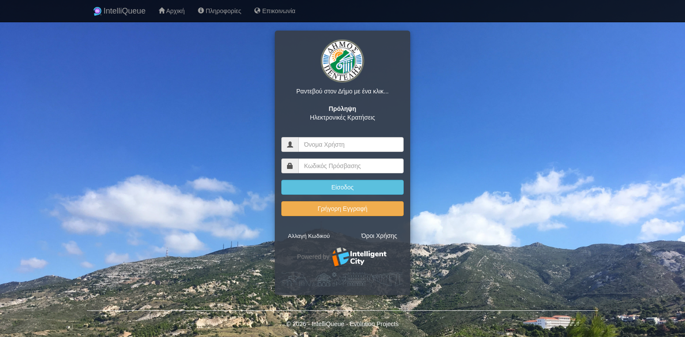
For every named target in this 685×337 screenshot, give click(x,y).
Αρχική (172, 10)
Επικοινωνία (274, 10)
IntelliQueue (119, 11)
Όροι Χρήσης (379, 235)
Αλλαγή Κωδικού (309, 236)
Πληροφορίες (219, 10)
